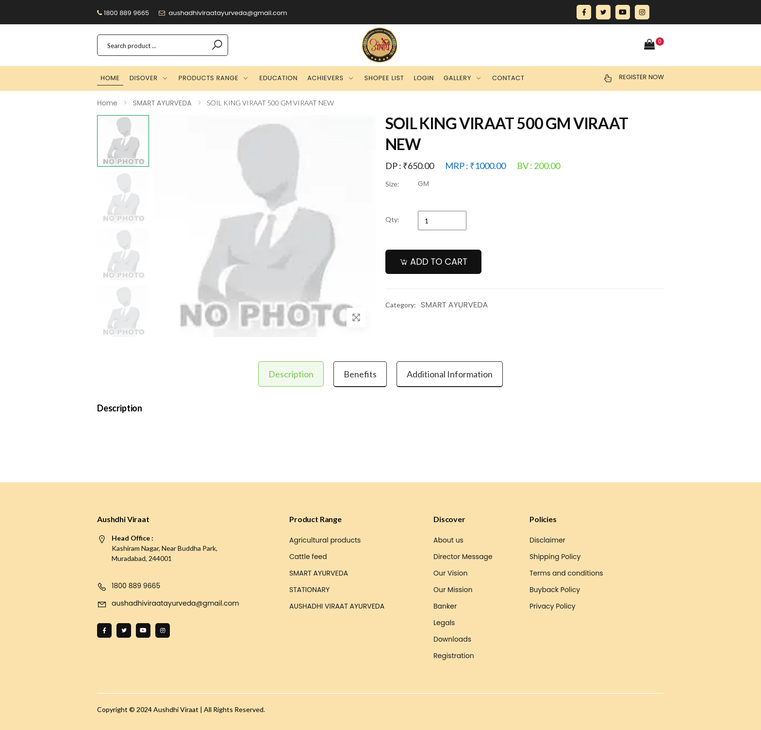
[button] (654, 45)
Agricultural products (325, 540)
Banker (445, 606)
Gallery (457, 78)
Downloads (452, 639)
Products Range (208, 78)
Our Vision (450, 573)
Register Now (641, 77)
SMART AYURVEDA (454, 304)
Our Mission (452, 589)
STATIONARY (309, 589)
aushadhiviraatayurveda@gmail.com (223, 12)
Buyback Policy (554, 589)
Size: (392, 184)
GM (423, 183)
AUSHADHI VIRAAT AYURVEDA (336, 606)
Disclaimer (547, 540)
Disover (144, 78)
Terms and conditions (566, 573)
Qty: (392, 219)
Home (110, 78)
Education (278, 78)
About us (448, 540)
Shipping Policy (555, 556)
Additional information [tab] (450, 374)
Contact (508, 78)
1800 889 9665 (123, 12)
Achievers (325, 78)
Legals (444, 623)
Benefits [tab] (360, 374)
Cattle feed (308, 556)
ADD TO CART (438, 261)
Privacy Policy (552, 606)
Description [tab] (291, 374)
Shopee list (384, 78)
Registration (453, 656)
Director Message (463, 556)
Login (424, 78)
